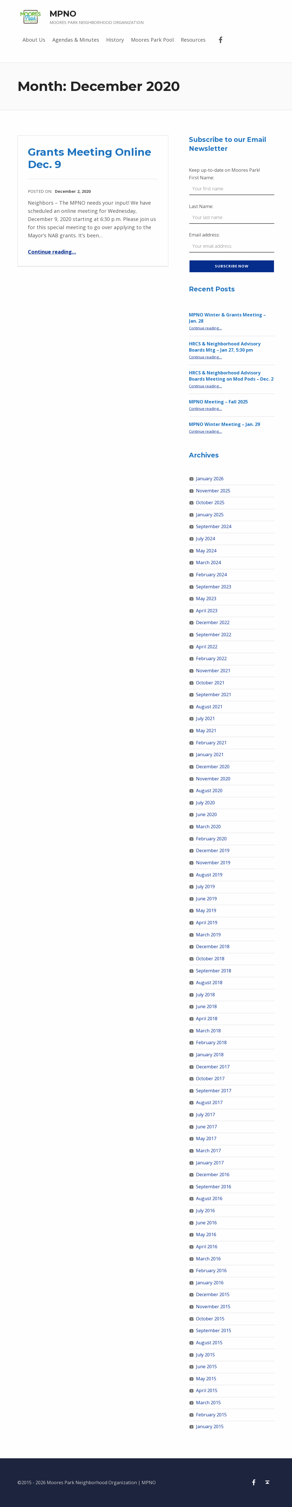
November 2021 (213, 670)
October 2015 (210, 1319)
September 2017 (213, 1091)
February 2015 (211, 1415)
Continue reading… (52, 251)
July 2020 (205, 803)
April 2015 (206, 1390)
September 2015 (213, 1330)
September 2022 (213, 634)
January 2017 (210, 1163)
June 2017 (206, 1127)
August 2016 (209, 1198)
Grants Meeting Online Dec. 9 (89, 158)
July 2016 (205, 1210)
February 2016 (211, 1270)
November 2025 (213, 491)
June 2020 (206, 814)
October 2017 (210, 1078)
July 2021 (205, 718)
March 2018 (208, 1031)
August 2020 (209, 790)
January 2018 (210, 1054)
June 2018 (206, 1006)
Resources (193, 39)
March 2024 (208, 562)
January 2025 (210, 515)
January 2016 (210, 1283)
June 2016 (206, 1223)
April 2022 (206, 647)
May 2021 (206, 730)
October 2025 (210, 502)
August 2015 (209, 1342)
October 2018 (210, 958)
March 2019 (208, 935)
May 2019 (206, 910)
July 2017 (205, 1114)
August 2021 (209, 707)
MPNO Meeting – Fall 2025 (218, 402)
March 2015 (208, 1402)
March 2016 (208, 1259)
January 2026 (210, 478)
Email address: (204, 235)
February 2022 (211, 658)
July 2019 (205, 886)
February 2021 (211, 743)
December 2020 (212, 766)
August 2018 (209, 982)
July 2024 (205, 538)
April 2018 (206, 1018)
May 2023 (206, 598)
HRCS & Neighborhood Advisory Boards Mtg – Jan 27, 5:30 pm (224, 347)
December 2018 (212, 946)
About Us (34, 39)
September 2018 (213, 971)
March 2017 (208, 1150)
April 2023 (206, 611)
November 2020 (213, 779)
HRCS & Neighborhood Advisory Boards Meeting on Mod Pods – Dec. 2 (231, 376)
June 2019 (206, 899)
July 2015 (205, 1355)
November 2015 (213, 1306)
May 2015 (206, 1379)
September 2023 (213, 587)
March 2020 (208, 826)
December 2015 (212, 1294)
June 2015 (206, 1366)
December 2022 (212, 622)
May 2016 (206, 1234)
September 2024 (213, 526)
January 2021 (210, 754)
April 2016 (206, 1246)
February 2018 (211, 1042)
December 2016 (212, 1174)
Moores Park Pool (152, 39)
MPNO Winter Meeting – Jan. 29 (224, 424)
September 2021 (213, 694)
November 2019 (213, 862)
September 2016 (213, 1187)
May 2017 (206, 1138)
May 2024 (206, 551)
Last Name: (201, 206)
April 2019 (206, 922)
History (115, 39)
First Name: (201, 178)
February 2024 (211, 574)
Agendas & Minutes (75, 39)
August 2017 (209, 1102)
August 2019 (209, 875)
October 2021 (210, 683)
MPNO (63, 14)
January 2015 (210, 1426)
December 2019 (212, 850)
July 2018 (205, 995)
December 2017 (212, 1067)
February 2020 (211, 839)
